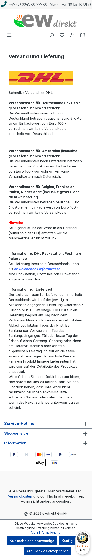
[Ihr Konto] (72, 35)
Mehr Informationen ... (46, 532)
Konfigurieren (73, 541)
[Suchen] (52, 35)
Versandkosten (20, 496)
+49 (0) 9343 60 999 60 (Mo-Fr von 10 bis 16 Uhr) (46, 4)
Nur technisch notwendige (32, 541)
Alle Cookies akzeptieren (47, 551)
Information (15, 443)
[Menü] (9, 35)
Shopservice (16, 433)
